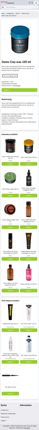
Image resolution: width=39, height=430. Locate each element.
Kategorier (10, 13)
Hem (3, 13)
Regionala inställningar (8, 413)
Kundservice (5, 410)
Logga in (3, 420)
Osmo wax (25, 13)
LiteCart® (27, 428)
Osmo (18, 13)
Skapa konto (5, 417)
